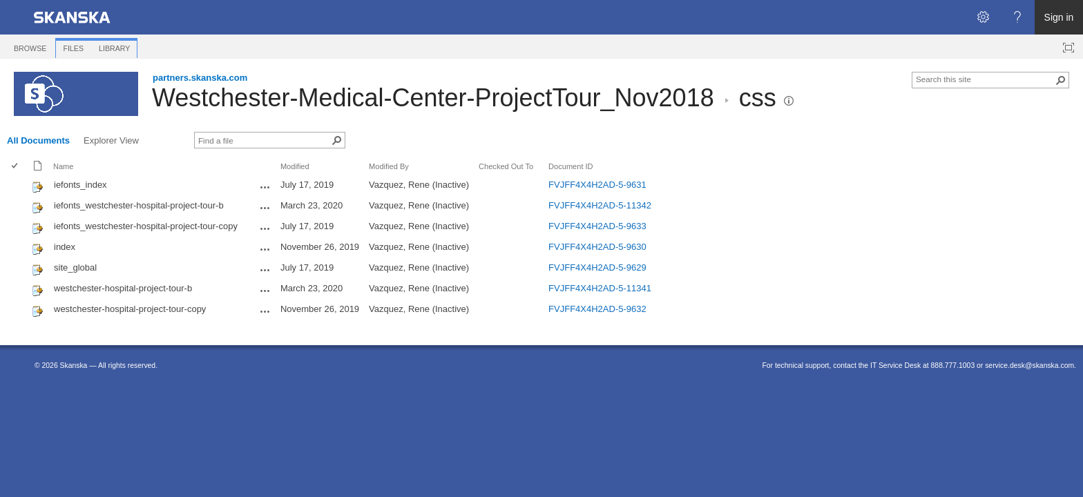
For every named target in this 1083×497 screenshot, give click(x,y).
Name (63, 166)
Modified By (389, 166)
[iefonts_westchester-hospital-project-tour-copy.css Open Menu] (265, 228)
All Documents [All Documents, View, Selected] (38, 140)
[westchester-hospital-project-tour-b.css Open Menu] (265, 290)
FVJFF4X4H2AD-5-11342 (599, 205)
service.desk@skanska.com (1029, 365)
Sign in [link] (1059, 17)
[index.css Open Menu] (265, 249)
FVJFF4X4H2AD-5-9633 (597, 226)
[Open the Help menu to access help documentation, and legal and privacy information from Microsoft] (1017, 17)
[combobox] (985, 78)
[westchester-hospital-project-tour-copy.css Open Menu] (265, 311)
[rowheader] (18, 186)
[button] (788, 100)
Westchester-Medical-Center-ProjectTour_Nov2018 (433, 98)
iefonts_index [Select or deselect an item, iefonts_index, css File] (80, 184)
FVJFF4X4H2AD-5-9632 (597, 309)
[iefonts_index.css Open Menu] (265, 187)
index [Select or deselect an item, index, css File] (64, 247)
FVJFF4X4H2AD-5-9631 (597, 184)
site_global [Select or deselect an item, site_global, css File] (75, 267)
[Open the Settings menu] (983, 17)
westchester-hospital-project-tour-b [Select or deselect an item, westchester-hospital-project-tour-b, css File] (123, 288)
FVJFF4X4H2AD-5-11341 (599, 288)
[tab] (30, 46)
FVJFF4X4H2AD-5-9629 (597, 267)
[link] (72, 17)
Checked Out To (506, 166)
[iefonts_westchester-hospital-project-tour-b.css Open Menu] (265, 207)
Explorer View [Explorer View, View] (111, 140)
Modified (294, 166)
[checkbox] (15, 166)
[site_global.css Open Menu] (265, 269)
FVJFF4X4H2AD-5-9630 (597, 247)
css (757, 98)
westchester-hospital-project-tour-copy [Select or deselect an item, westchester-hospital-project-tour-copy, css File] (130, 309)
